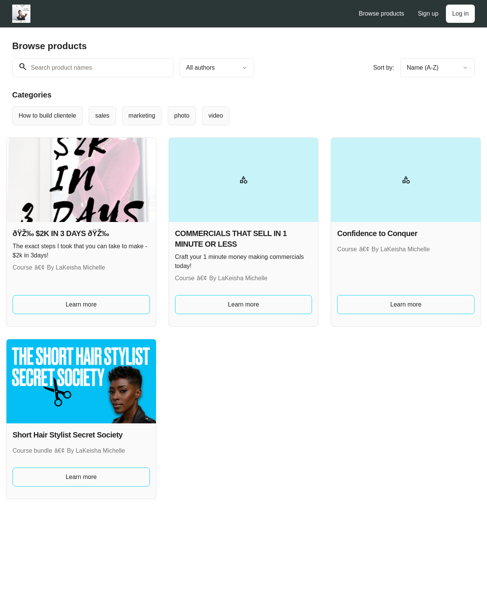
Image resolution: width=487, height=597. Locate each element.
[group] (223, 115)
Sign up (428, 13)
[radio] (47, 115)
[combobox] (217, 67)
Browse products (381, 13)
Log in (460, 13)
